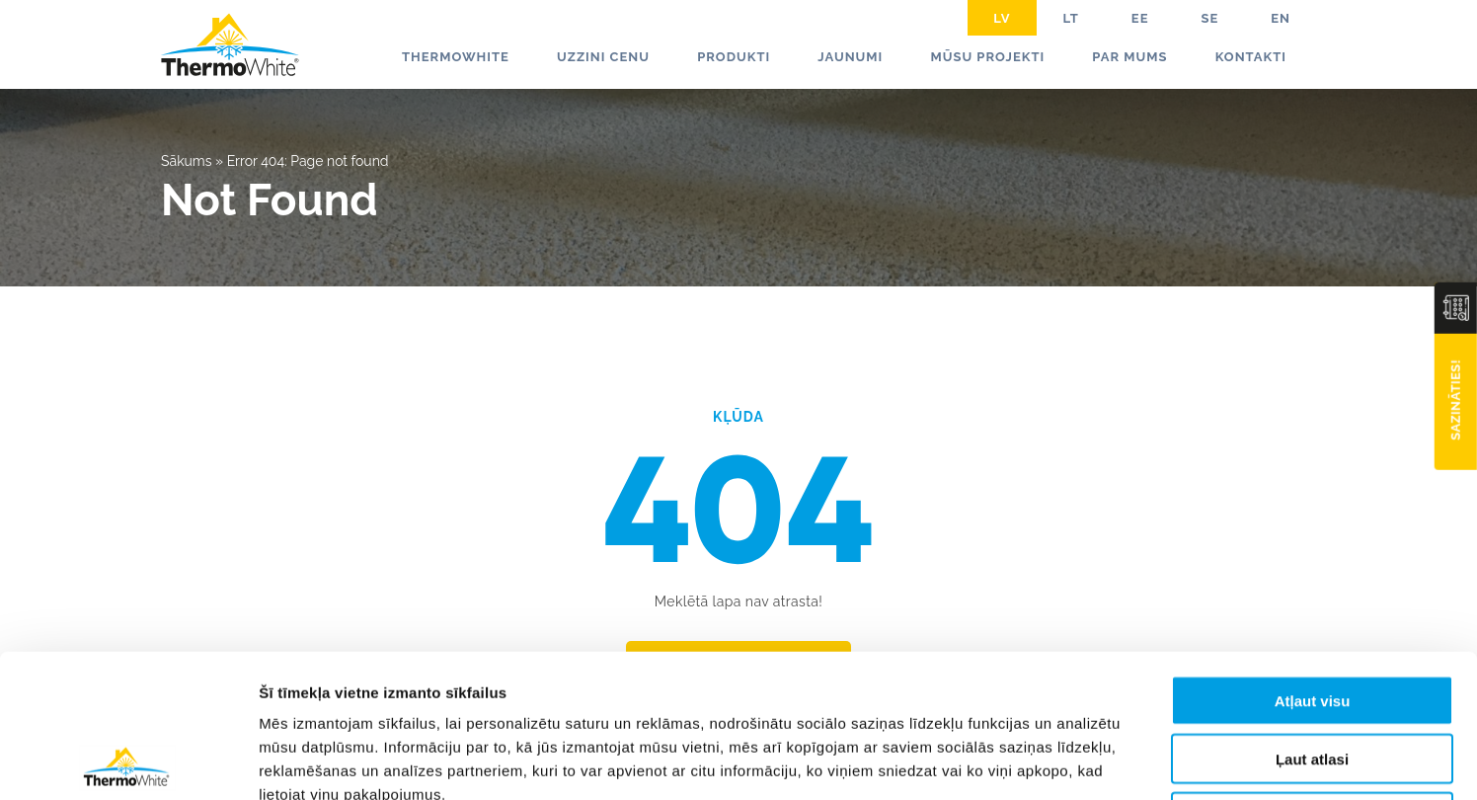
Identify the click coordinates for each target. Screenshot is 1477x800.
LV (1001, 18)
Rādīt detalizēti (1075, 761)
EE (1140, 18)
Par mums (1129, 56)
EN (1280, 18)
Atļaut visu (1313, 557)
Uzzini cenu (603, 56)
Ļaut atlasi (1312, 615)
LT (1071, 18)
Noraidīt (1312, 674)
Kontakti (1250, 56)
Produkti (733, 56)
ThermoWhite (455, 56)
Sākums (186, 161)
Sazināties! (1455, 400)
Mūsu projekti (987, 56)
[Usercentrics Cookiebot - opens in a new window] (127, 761)
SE (1209, 18)
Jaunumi (850, 56)
